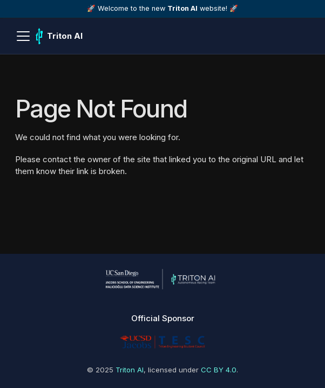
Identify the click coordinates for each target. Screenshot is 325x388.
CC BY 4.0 (218, 369)
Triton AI (130, 369)
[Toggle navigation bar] (23, 36)
